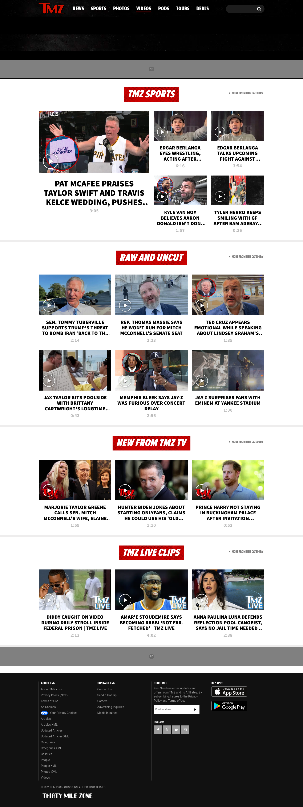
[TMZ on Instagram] (63, 7)
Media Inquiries (107, 713)
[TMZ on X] (48, 8)
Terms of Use (49, 701)
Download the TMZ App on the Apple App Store (229, 691)
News (48, 43)
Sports (81, 43)
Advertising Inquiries (110, 707)
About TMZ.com (51, 689)
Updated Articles (51, 730)
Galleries (46, 754)
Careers (102, 701)
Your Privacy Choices (59, 713)
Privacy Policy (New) (54, 695)
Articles (46, 718)
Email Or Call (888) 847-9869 (87, 26)
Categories (48, 742)
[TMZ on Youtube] (55, 8)
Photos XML (49, 771)
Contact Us (104, 689)
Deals (246, 43)
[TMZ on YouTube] (176, 729)
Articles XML (49, 724)
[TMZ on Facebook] (42, 8)
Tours (215, 43)
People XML (49, 765)
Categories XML (51, 748)
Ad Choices (48, 707)
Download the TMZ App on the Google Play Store (229, 706)
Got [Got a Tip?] (51, 26)
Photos (117, 43)
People (45, 760)
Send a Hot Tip (107, 695)
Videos (152, 43)
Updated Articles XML (55, 736)
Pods (184, 43)
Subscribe (195, 709)
